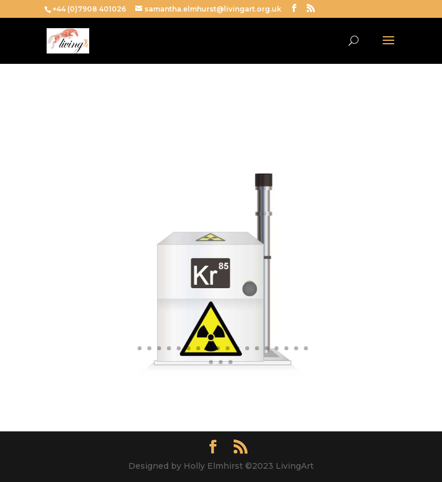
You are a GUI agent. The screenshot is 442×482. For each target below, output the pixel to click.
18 (296, 348)
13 (247, 348)
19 (306, 348)
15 (267, 348)
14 (257, 348)
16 (277, 348)
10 (218, 348)
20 (211, 362)
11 (228, 348)
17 (286, 348)
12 (237, 348)
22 (230, 362)
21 (221, 362)
